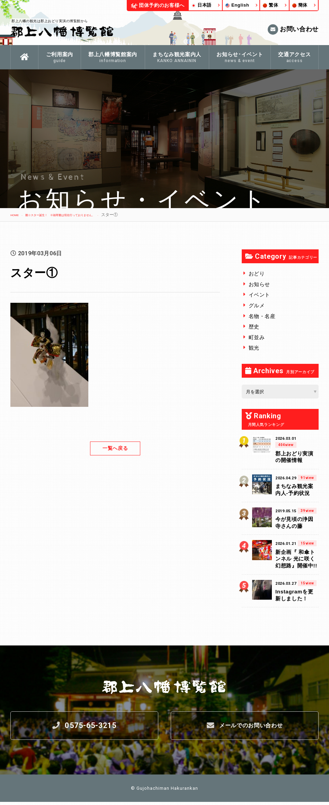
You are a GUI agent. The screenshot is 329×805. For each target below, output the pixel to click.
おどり (257, 273)
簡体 (300, 5)
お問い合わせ (293, 29)
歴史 (254, 326)
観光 (254, 348)
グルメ (257, 305)
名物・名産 (262, 316)
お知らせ (259, 284)
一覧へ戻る (114, 448)
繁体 (270, 5)
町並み (257, 337)
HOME (16, 214)
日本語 (202, 5)
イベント (259, 295)
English (237, 5)
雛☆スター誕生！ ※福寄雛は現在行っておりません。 (82, 214)
